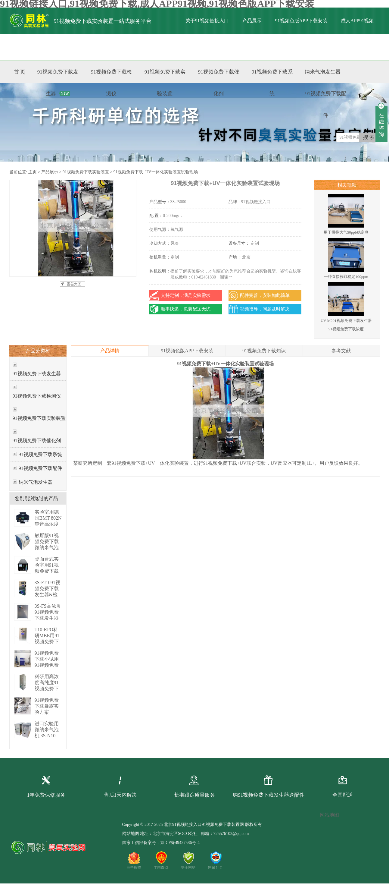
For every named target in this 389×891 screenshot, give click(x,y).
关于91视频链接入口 (207, 20)
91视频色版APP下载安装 (301, 20)
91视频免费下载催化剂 (37, 440)
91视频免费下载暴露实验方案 (47, 706)
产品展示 (252, 20)
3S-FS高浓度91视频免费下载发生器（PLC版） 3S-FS (48, 618)
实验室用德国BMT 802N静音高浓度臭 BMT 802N (48, 524)
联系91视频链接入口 (131, 47)
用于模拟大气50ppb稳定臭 (346, 232)
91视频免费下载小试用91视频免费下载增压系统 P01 (47, 665)
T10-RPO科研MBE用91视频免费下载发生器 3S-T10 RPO (47, 641)
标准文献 (86, 47)
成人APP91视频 (357, 20)
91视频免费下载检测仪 (37, 395)
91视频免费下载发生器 (37, 373)
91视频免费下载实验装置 (86, 172)
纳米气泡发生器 (35, 482)
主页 (32, 172)
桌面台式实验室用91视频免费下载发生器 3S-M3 (47, 571)
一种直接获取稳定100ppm (346, 276)
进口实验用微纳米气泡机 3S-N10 (47, 729)
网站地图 (130, 833)
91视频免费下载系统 (40, 454)
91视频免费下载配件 (40, 468)
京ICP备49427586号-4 (180, 842)
